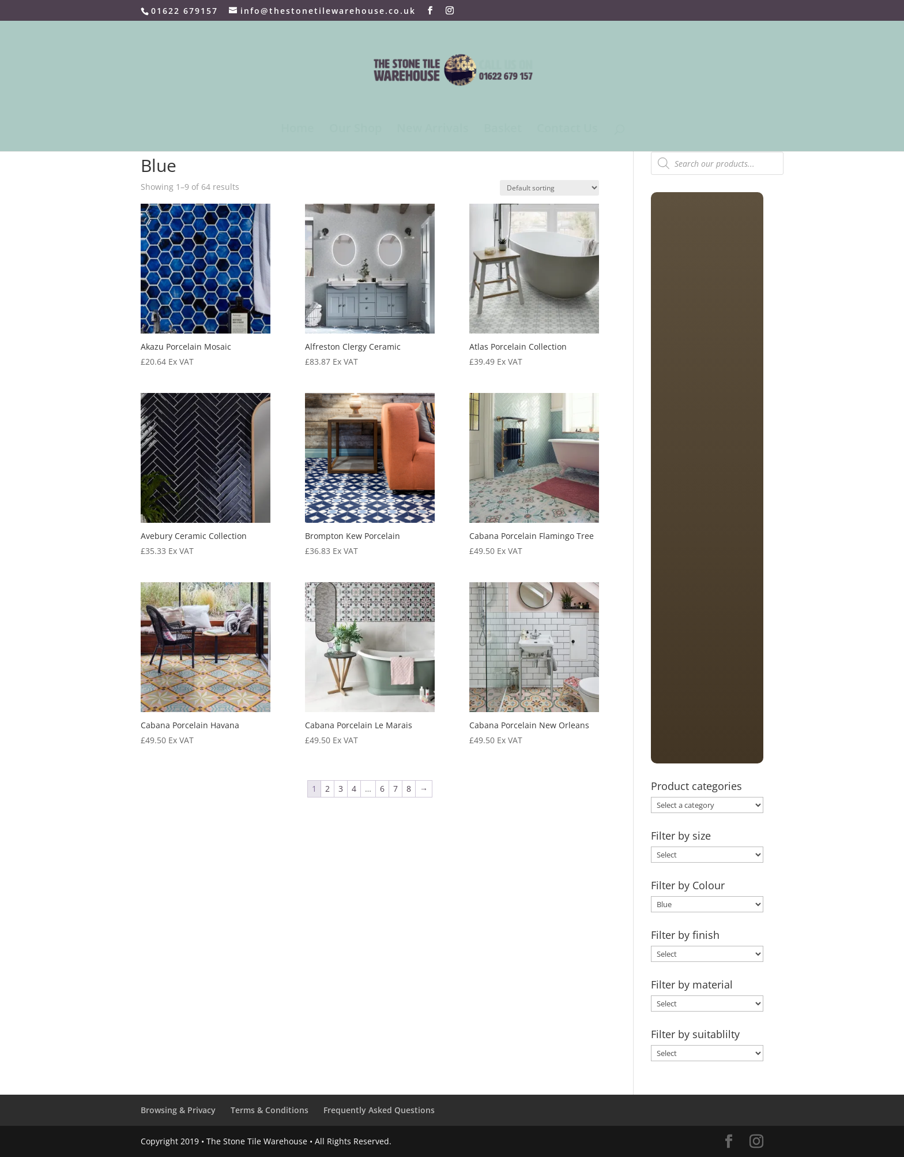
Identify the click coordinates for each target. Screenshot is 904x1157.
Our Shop (355, 130)
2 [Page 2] (327, 788)
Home (297, 130)
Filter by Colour (688, 885)
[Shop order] (549, 188)
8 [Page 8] (408, 788)
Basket (503, 130)
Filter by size (681, 836)
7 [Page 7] (395, 788)
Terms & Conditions (269, 1109)
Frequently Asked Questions (379, 1109)
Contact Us (567, 130)
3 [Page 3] (340, 788)
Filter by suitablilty (695, 1034)
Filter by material (692, 984)
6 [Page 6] (382, 788)
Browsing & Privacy (178, 1109)
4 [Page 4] (354, 788)
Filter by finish (685, 935)
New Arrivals (433, 130)
